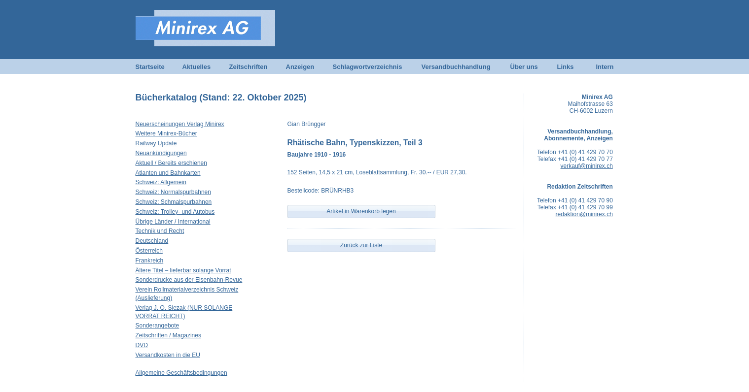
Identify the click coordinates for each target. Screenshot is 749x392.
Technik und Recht (160, 231)
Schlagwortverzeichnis (367, 66)
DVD (142, 345)
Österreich (149, 250)
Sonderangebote (157, 325)
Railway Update (156, 143)
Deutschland (152, 240)
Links (565, 66)
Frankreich (150, 260)
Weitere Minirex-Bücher (166, 133)
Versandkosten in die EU (168, 355)
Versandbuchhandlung (456, 66)
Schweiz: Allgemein (161, 182)
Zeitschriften (248, 66)
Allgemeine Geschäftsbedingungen (181, 372)
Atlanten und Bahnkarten (168, 172)
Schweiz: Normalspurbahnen (173, 192)
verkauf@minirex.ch (587, 166)
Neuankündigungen (161, 153)
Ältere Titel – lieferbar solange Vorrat (183, 270)
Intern (604, 66)
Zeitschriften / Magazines (168, 335)
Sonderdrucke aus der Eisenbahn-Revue (189, 279)
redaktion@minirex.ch (584, 214)
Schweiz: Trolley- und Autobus (175, 211)
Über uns (524, 66)
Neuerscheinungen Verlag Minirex (180, 124)
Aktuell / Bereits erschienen (171, 163)
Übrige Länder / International (173, 221)
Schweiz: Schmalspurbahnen (174, 201)
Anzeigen (300, 66)
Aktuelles (196, 66)
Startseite (150, 66)
